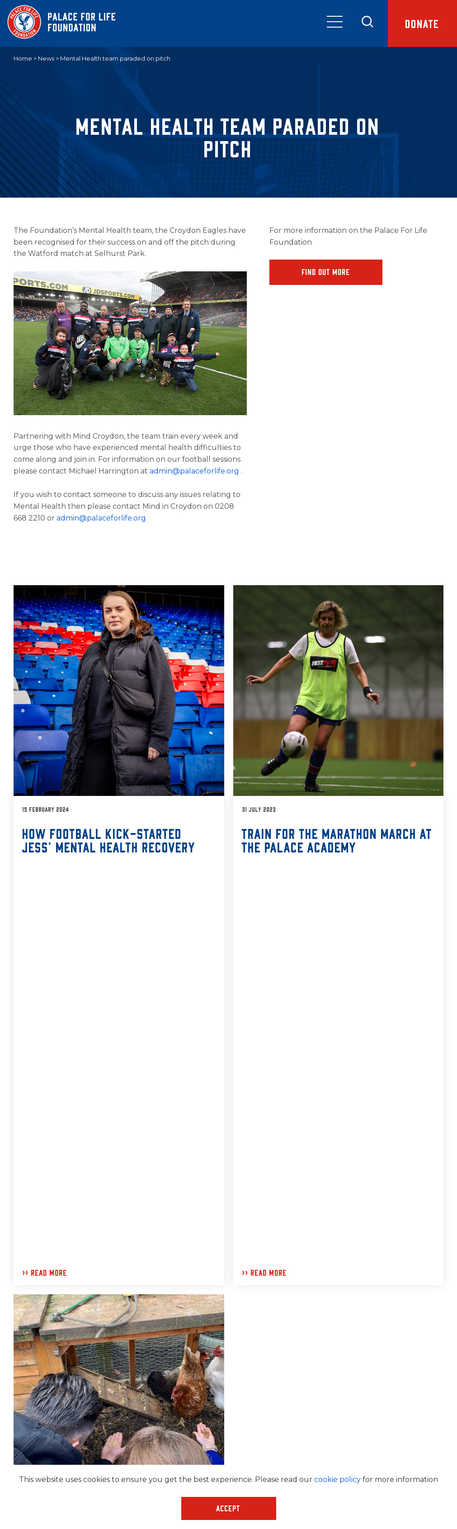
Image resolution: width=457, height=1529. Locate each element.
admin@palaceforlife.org (195, 471)
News (46, 58)
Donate (422, 23)
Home (23, 58)
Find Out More (326, 271)
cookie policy (337, 1479)
